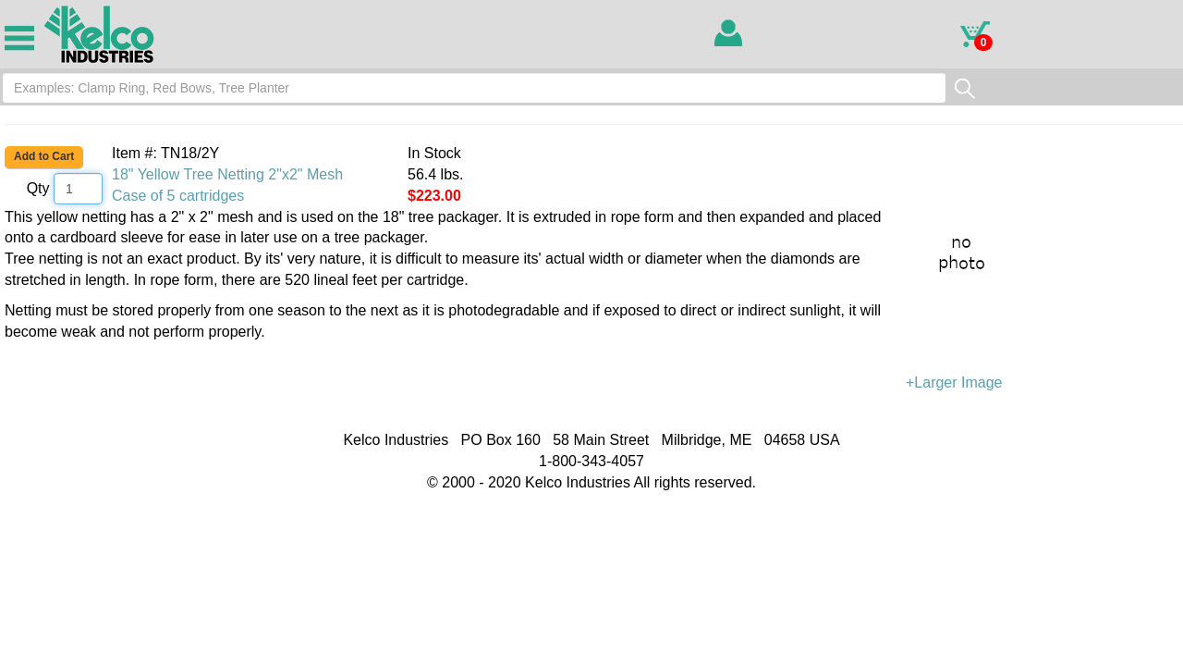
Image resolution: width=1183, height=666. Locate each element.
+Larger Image (1044, 299)
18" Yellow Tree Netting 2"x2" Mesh (227, 174)
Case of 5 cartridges (178, 196)
